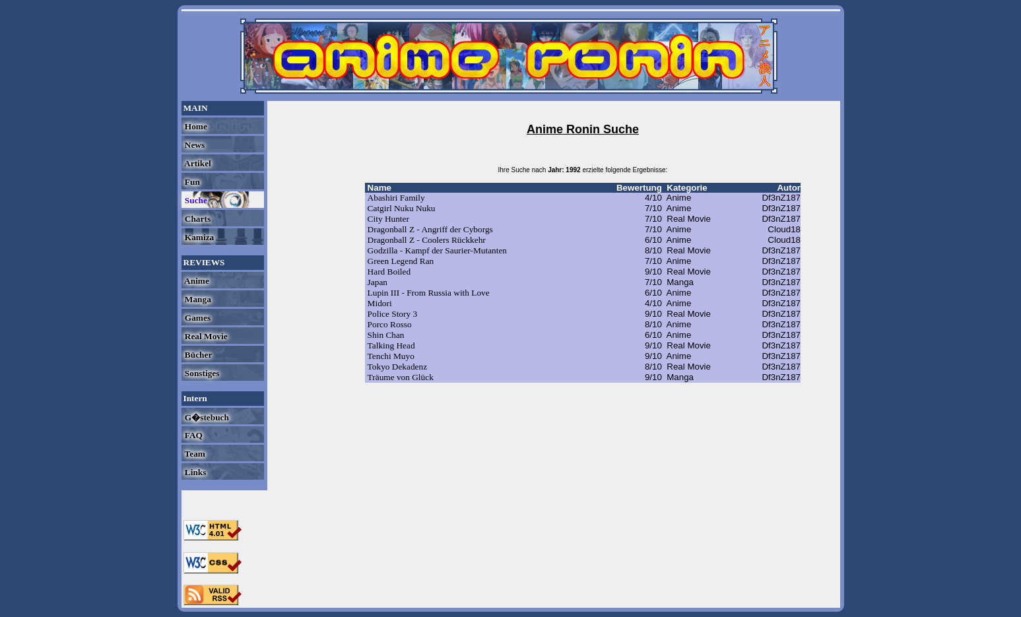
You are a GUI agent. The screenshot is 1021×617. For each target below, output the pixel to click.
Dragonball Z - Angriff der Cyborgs (430, 229)
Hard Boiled (389, 271)
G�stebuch (206, 417)
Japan (377, 282)
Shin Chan (386, 335)
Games (197, 318)
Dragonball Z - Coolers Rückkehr (427, 240)
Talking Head (391, 345)
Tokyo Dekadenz (397, 367)
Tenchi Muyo (391, 356)
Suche (195, 200)
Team (194, 454)
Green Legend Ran (401, 261)
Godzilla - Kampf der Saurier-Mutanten (437, 250)
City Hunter (388, 219)
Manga (197, 299)
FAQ (193, 435)
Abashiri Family (396, 198)
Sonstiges (201, 373)
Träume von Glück (401, 377)
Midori (380, 303)
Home (195, 126)
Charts (197, 219)
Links (195, 472)
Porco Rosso (390, 324)
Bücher (198, 355)
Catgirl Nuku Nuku (402, 208)
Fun (191, 182)
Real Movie (205, 336)
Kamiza (198, 237)
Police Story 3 (393, 314)
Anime (196, 281)
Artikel (197, 163)
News (194, 145)
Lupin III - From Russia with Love (429, 293)
